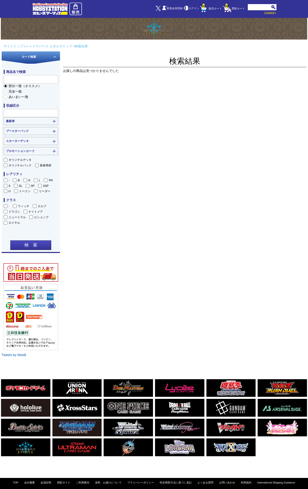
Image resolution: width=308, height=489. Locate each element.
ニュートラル (17, 217)
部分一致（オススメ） (25, 86)
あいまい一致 (18, 97)
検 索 (30, 245)
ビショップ (41, 217)
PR (51, 180)
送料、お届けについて (108, 482)
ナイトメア (35, 211)
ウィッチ (23, 206)
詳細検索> (270, 13)
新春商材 (45, 165)
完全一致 (15, 91)
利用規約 (246, 482)
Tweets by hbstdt (14, 355)
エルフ (42, 206)
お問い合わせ (227, 482)
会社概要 (29, 482)
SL (20, 185)
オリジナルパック (20, 165)
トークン (25, 191)
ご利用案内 (82, 482)
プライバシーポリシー (140, 482)
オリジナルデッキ (20, 159)
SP (33, 185)
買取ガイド (63, 482)
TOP (15, 482)
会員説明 (46, 482)
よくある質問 (205, 482)
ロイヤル (14, 222)
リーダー (44, 191)
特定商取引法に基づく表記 (176, 482)
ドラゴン (14, 211)
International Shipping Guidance (276, 482)
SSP (46, 185)
